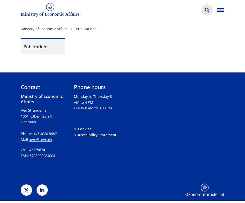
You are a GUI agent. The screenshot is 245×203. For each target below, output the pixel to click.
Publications (36, 46)
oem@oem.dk (40, 139)
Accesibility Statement (97, 134)
